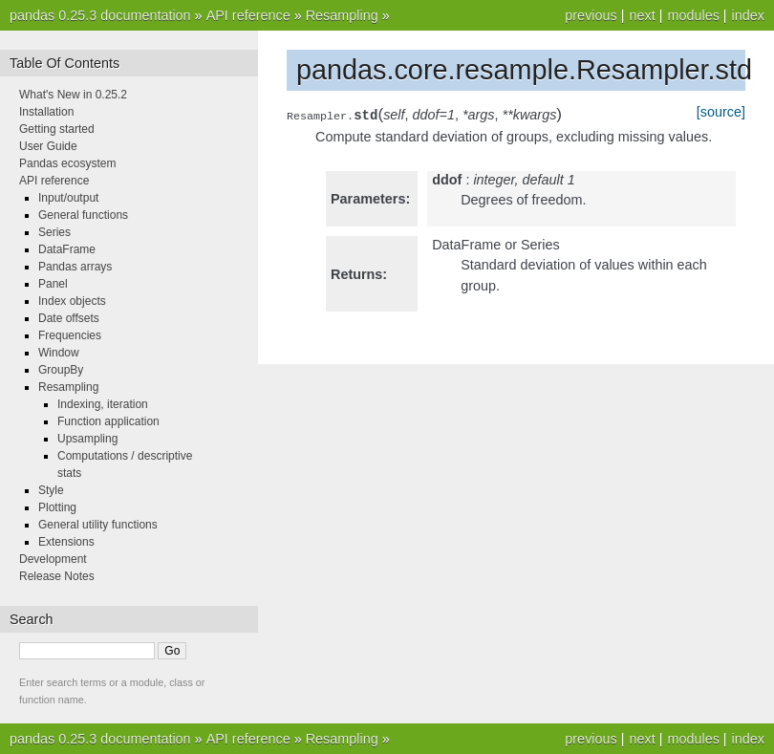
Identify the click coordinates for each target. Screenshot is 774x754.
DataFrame (67, 249)
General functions (83, 215)
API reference (248, 15)
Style (51, 490)
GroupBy (60, 370)
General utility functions (98, 524)
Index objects (72, 301)
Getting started (57, 129)
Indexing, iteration (102, 404)
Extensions (66, 542)
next (642, 15)
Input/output (68, 198)
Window (58, 352)
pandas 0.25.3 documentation (100, 15)
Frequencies (69, 335)
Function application (108, 421)
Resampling (342, 15)
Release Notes (57, 576)
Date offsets (68, 318)
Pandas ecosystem (67, 163)
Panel (53, 284)
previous (590, 15)
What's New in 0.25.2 (73, 94)
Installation (46, 111)
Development (53, 559)
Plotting (57, 507)
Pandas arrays (75, 266)
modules (693, 15)
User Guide (48, 146)
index (748, 15)
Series (54, 232)
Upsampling (87, 438)
